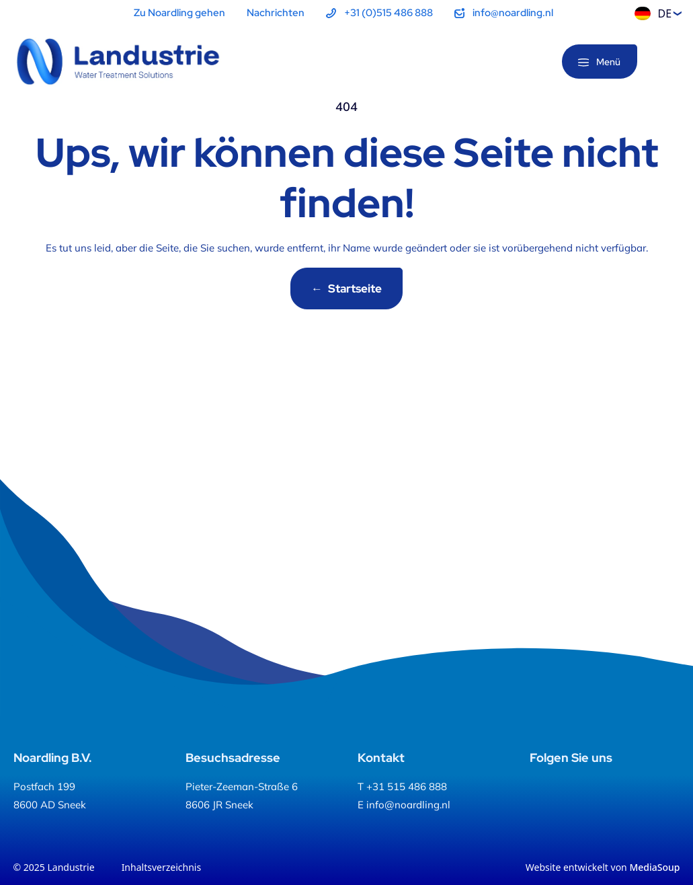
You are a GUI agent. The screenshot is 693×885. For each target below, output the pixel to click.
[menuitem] (379, 13)
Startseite (346, 288)
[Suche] (669, 62)
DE (653, 13)
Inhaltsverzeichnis (162, 867)
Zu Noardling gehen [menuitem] (179, 13)
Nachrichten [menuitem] (275, 13)
